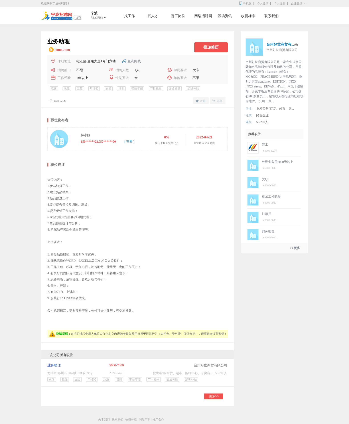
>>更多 (295, 248)
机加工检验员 (271, 196)
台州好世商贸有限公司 (210, 365)
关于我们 (104, 419)
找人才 (153, 16)
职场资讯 (225, 16)
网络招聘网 (203, 16)
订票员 (266, 214)
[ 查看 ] (129, 141)
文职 (265, 179)
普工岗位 (178, 16)
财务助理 (268, 231)
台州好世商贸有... (280, 44)
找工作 (129, 16)
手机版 (247, 3)
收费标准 (248, 16)
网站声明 (144, 419)
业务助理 (54, 365)
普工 (265, 144)
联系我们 (271, 16)
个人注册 (279, 3)
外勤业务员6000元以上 (277, 162)
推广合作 (158, 419)
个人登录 (262, 3)
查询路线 (134, 61)
